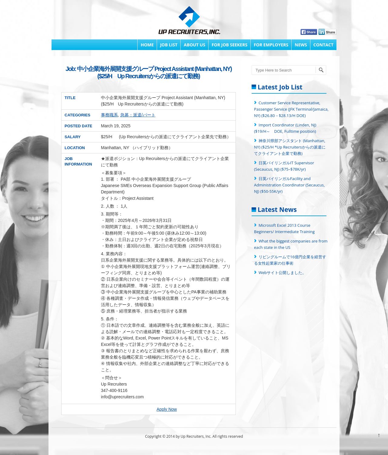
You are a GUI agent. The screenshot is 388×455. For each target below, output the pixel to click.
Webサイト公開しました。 (282, 272)
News (301, 45)
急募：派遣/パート (138, 114)
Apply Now (167, 409)
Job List (168, 45)
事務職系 (109, 114)
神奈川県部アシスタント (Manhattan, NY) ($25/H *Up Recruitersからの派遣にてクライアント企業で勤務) (290, 147)
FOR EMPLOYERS (271, 45)
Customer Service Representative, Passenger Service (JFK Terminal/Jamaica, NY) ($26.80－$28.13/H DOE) (291, 109)
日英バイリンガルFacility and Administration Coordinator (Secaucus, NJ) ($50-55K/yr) (289, 185)
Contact (323, 45)
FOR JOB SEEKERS (229, 45)
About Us (194, 45)
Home (147, 45)
